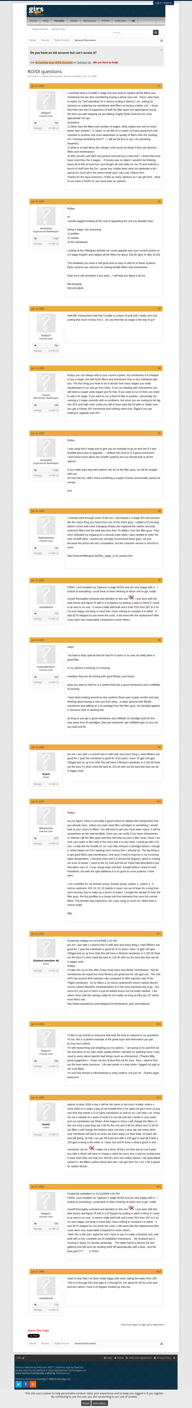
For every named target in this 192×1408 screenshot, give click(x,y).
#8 (159, 640)
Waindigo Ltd (63, 1379)
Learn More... (100, 1403)
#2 (159, 201)
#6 (159, 511)
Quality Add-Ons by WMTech (51, 1370)
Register (168, 2)
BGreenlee (46, 828)
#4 (159, 368)
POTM (105, 21)
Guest (46, 774)
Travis (46, 395)
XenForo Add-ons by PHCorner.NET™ (34, 1367)
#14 (158, 1186)
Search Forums (40, 29)
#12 (158, 1024)
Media (74, 21)
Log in (158, 2)
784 (56, 123)
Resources (89, 21)
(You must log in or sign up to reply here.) (142, 1324)
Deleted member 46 (46, 960)
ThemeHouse (63, 1373)
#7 (159, 580)
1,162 (55, 238)
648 (56, 405)
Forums (59, 21)
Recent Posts (58, 29)
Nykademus (46, 537)
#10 (158, 801)
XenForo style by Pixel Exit (69, 1367)
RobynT (78, 76)
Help (46, 21)
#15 (158, 1271)
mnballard (46, 607)
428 (56, 677)
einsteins (46, 228)
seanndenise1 (46, 666)
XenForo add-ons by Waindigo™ (31, 1379)
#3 (159, 308)
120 (56, 548)
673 (56, 838)
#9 (159, 747)
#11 (158, 933)
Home (33, 21)
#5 (159, 433)
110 (56, 613)
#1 (159, 86)
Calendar (120, 21)
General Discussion (52, 76)
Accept (85, 1403)
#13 (158, 1097)
